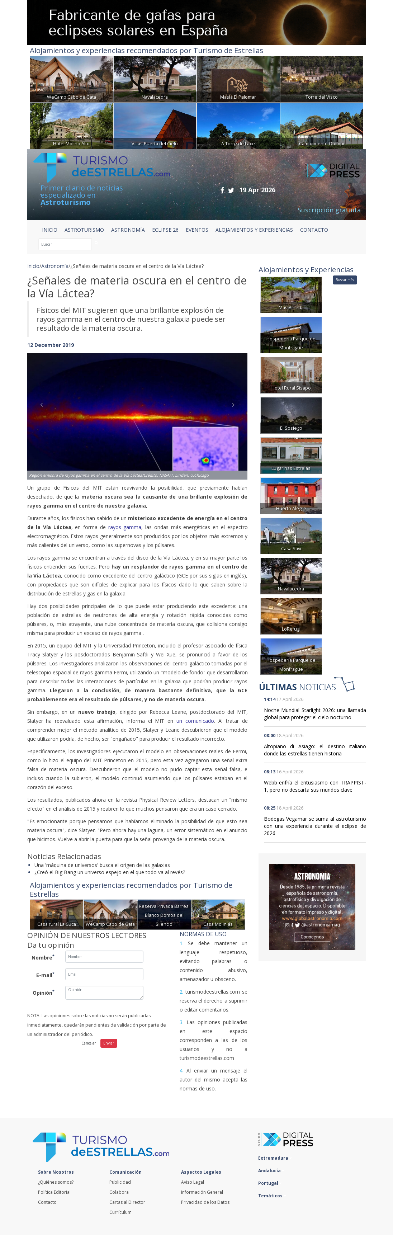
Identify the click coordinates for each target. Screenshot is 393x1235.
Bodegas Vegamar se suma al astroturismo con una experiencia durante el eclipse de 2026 (315, 825)
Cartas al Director (127, 1202)
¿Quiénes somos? (56, 1182)
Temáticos (272, 1196)
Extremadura (275, 1158)
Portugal (270, 1183)
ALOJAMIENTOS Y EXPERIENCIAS (254, 229)
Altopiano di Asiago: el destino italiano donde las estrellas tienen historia (315, 750)
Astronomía (54, 266)
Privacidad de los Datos (205, 1202)
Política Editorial (54, 1192)
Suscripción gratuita (329, 210)
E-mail (45, 974)
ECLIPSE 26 (165, 229)
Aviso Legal (192, 1182)
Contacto (47, 1202)
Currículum (120, 1212)
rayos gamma (125, 527)
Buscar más (345, 279)
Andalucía (271, 1171)
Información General (202, 1192)
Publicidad (120, 1182)
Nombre (43, 957)
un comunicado (195, 720)
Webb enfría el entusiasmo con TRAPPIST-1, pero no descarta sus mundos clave (315, 786)
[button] (43, 409)
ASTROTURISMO (84, 229)
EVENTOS (197, 229)
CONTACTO (314, 229)
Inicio (49, 229)
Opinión (44, 992)
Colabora (119, 1192)
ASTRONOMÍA (128, 229)
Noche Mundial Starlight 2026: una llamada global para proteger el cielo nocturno (315, 714)
